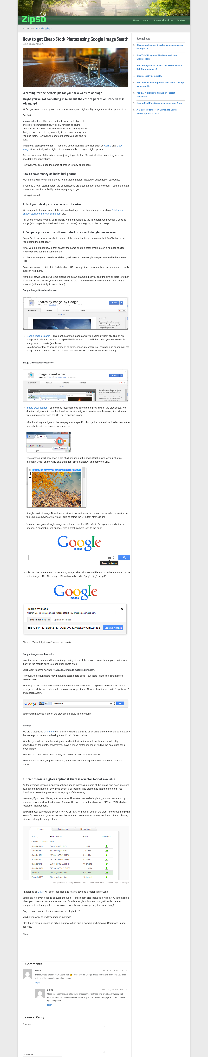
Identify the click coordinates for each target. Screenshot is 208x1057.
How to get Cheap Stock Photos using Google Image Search (75, 39)
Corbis (107, 145)
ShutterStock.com (32, 213)
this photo (49, 731)
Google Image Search (38, 335)
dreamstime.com (52, 213)
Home (136, 20)
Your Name (28, 1054)
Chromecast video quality (149, 76)
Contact (181, 20)
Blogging (46, 28)
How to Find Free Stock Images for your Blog (159, 103)
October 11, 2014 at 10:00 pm (114, 989)
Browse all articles (163, 20)
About (146, 20)
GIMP (41, 891)
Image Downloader (36, 407)
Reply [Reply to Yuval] (37, 982)
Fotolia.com (118, 210)
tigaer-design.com (180, 14)
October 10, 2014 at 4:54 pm (114, 970)
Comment (27, 1024)
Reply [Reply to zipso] (49, 1005)
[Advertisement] (108, 128)
